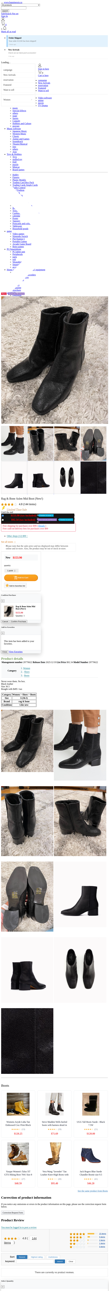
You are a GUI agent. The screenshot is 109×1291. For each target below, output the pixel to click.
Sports (15, 118)
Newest (22, 1257)
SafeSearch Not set (9, 13)
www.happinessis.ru (13, 2)
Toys (14, 157)
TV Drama (43, 105)
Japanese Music (19, 131)
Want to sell (8, 90)
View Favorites (16, 651)
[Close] (3, 600)
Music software (14, 128)
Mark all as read (8, 31)
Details (41, 526)
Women (6, 99)
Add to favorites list (15, 585)
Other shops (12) (17, 536)
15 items (102, 1234)
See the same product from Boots (93, 1191)
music (15, 108)
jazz (14, 146)
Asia (14, 151)
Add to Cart (21, 578)
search (5, 11)
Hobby (15, 175)
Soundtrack (17, 141)
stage (14, 116)
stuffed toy (17, 159)
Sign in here (43, 69)
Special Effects (19, 110)
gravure (15, 126)
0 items (102, 1247)
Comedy (16, 121)
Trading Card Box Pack (23, 182)
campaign (7, 70)
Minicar (16, 167)
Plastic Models (19, 180)
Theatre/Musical (19, 144)
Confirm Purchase (18, 621)
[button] (54, 28)
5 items (102, 1237)
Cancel (5, 621)
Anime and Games (20, 139)
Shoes (27, 672)
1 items (102, 1243)
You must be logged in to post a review (19, 1227)
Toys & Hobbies (14, 154)
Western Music (19, 134)
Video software (45, 98)
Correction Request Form (13, 1213)
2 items (102, 1240)
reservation (8, 80)
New (29, 515)
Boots (26, 675)
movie (41, 103)
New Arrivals (9, 75)
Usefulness (53, 1257)
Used (39, 520)
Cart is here (43, 75)
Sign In (4, 16)
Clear (71, 1261)
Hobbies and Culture (21, 123)
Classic (15, 136)
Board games (18, 169)
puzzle (15, 164)
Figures (15, 177)
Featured (7, 85)
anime (41, 100)
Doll (14, 162)
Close (4, 652)
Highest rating (37, 1257)
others (15, 113)
